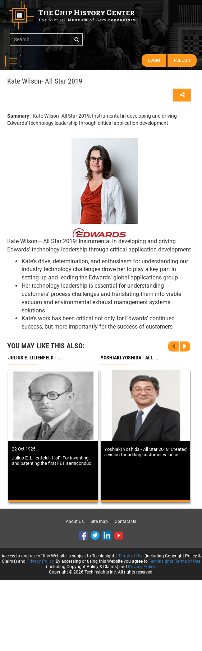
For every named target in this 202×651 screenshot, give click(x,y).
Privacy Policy (40, 561)
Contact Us (125, 521)
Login (154, 60)
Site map (99, 521)
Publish (182, 60)
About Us (75, 521)
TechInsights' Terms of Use (174, 561)
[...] (46, 39)
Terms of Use (130, 555)
